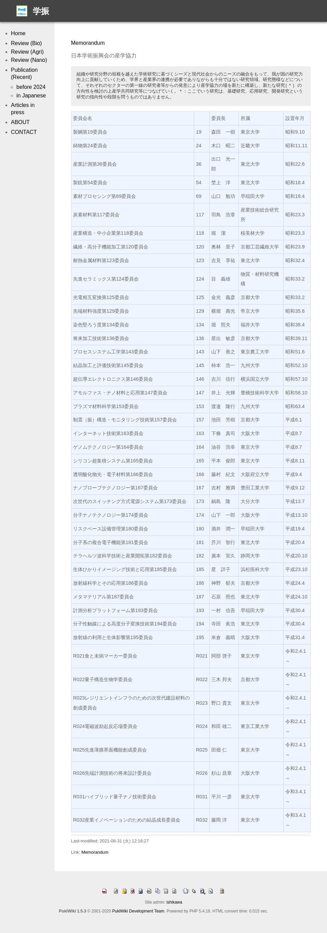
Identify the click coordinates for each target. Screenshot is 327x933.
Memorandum (88, 43)
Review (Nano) (29, 60)
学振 (41, 11)
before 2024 (30, 87)
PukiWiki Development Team (138, 911)
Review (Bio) (26, 43)
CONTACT (24, 132)
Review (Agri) (27, 52)
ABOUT (20, 122)
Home (18, 33)
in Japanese (31, 95)
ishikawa (174, 902)
